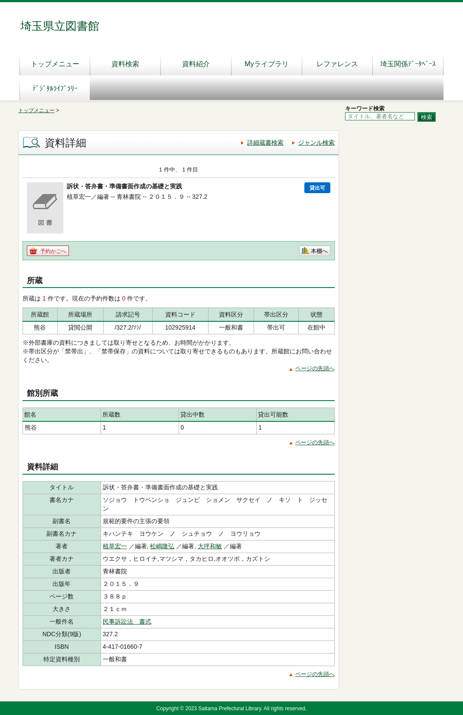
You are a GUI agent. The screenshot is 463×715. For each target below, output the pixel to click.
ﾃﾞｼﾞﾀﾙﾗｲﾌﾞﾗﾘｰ (55, 88)
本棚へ (319, 251)
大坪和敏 (210, 546)
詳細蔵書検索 (265, 142)
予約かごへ (53, 251)
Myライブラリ (266, 64)
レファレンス (337, 64)
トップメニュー (55, 64)
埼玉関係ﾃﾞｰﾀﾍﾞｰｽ (408, 64)
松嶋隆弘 (162, 546)
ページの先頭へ (315, 368)
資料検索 (125, 64)
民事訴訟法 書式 (127, 621)
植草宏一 (115, 546)
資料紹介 (196, 64)
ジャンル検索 (316, 142)
